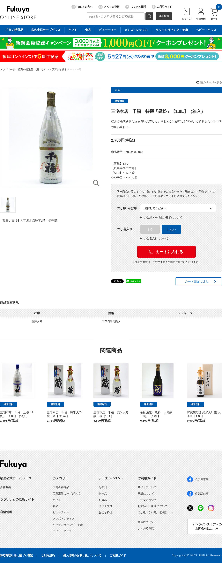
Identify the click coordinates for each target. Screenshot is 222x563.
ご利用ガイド (162, 7)
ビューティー (61, 512)
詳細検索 (164, 16)
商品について (146, 493)
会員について (146, 522)
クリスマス (105, 506)
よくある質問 (135, 7)
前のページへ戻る (211, 82)
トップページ (7, 69)
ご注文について (147, 499)
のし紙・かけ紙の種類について (161, 217)
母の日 (103, 487)
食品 (55, 506)
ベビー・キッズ (62, 530)
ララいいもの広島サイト (17, 499)
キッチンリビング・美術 (68, 524)
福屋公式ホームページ (15, 478)
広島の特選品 (25, 69)
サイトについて (147, 487)
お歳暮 (103, 499)
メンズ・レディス (64, 518)
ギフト (57, 499)
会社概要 (5, 487)
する (150, 229)
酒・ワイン (42, 69)
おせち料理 (105, 512)
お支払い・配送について (153, 506)
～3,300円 (75, 69)
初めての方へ (81, 7)
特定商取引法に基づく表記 (16, 555)
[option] (50, 137)
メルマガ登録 (108, 7)
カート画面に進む (196, 281)
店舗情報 (6, 512)
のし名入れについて (154, 238)
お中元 (103, 493)
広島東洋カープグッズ (66, 493)
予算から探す (59, 69)
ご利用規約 (48, 555)
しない (171, 229)
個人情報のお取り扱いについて (82, 555)
